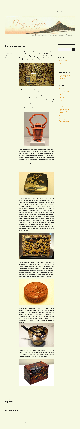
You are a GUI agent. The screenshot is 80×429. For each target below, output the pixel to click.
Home (48, 11)
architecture (62, 94)
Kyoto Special (62, 120)
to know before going (65, 91)
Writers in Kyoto (62, 78)
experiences (61, 117)
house (60, 118)
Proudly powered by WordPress (21, 422)
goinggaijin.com (8, 422)
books (61, 90)
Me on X (60, 63)
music (61, 108)
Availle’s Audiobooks (63, 76)
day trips (61, 115)
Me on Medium (62, 65)
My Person (72, 11)
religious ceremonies (64, 109)
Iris (5, 51)
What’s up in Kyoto (63, 60)
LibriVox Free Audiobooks (64, 75)
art (5, 57)
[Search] (73, 49)
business (61, 112)
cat (59, 114)
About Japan (61, 88)
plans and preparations (64, 121)
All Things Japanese (9, 55)
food (61, 100)
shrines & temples (64, 111)
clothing (62, 97)
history (61, 103)
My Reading (63, 11)
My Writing (55, 11)
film (61, 99)
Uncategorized (62, 123)
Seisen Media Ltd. (63, 62)
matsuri (61, 106)
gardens (62, 102)
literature (62, 105)
